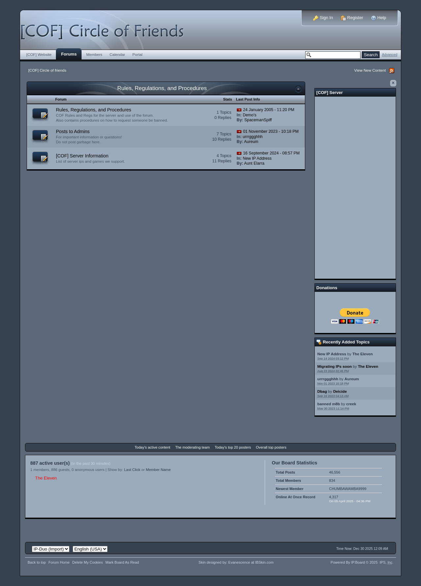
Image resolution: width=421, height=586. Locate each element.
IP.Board (358, 562)
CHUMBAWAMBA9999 (347, 489)
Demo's (249, 115)
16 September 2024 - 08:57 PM (271, 153)
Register (352, 17)
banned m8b (328, 404)
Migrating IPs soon (334, 366)
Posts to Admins (73, 131)
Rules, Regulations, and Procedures (162, 88)
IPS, (386, 562)
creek (351, 404)
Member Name (158, 470)
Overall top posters (271, 447)
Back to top (37, 562)
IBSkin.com (264, 562)
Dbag (322, 391)
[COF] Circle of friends (47, 70)
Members (94, 54)
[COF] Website (39, 54)
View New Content (370, 70)
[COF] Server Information (82, 155)
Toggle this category (298, 89)
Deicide (340, 391)
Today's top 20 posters (233, 447)
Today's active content (152, 447)
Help (378, 17)
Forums (69, 54)
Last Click (132, 470)
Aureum (351, 379)
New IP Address (331, 354)
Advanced (389, 55)
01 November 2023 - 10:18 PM (271, 131)
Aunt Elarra (254, 163)
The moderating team (192, 447)
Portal (138, 54)
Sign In (323, 17)
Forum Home (58, 562)
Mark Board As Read (122, 562)
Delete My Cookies (87, 562)
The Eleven (362, 354)
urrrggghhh (327, 379)
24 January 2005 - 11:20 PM (268, 109)
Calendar (117, 54)
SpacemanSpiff (258, 120)
